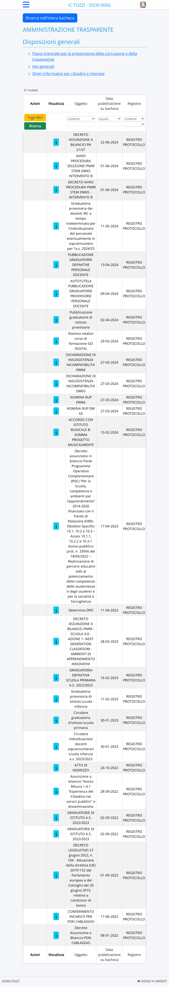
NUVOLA (144, 980)
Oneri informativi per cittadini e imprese (68, 73)
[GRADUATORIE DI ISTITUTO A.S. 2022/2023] (56, 817)
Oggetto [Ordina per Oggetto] (80, 103)
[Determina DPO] (56, 610)
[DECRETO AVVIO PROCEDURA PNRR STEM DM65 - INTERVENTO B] (56, 189)
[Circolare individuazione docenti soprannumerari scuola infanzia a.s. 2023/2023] (56, 746)
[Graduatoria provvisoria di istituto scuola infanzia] (56, 699)
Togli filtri (35, 117)
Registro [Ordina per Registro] (134, 103)
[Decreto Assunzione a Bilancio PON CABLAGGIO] (56, 935)
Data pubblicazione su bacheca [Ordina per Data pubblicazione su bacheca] (109, 103)
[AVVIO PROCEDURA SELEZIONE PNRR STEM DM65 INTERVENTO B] (56, 166)
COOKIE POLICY (11, 980)
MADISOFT (161, 980)
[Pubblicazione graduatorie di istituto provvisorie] (56, 320)
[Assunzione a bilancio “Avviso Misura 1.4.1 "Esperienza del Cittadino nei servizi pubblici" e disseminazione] (56, 791)
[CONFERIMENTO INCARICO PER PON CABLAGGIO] (56, 916)
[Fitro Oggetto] (81, 124)
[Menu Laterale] (26, 6)
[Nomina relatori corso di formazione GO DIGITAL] (56, 341)
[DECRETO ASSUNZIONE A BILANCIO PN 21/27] (56, 142)
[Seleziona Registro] (134, 124)
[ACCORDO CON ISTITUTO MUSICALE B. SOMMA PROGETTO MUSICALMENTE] (56, 432)
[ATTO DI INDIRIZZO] (56, 767)
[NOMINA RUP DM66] (56, 399)
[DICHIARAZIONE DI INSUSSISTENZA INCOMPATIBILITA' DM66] (56, 362)
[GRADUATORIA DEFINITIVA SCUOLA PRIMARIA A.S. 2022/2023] (56, 677)
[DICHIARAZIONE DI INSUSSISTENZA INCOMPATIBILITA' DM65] (56, 383)
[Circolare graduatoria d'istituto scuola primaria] (56, 720)
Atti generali (43, 66)
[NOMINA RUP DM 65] (56, 411)
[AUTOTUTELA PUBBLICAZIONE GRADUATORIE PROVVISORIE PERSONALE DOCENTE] (56, 293)
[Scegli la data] (109, 124)
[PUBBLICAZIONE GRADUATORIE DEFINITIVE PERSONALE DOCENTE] (56, 264)
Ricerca (35, 126)
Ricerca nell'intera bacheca (50, 18)
